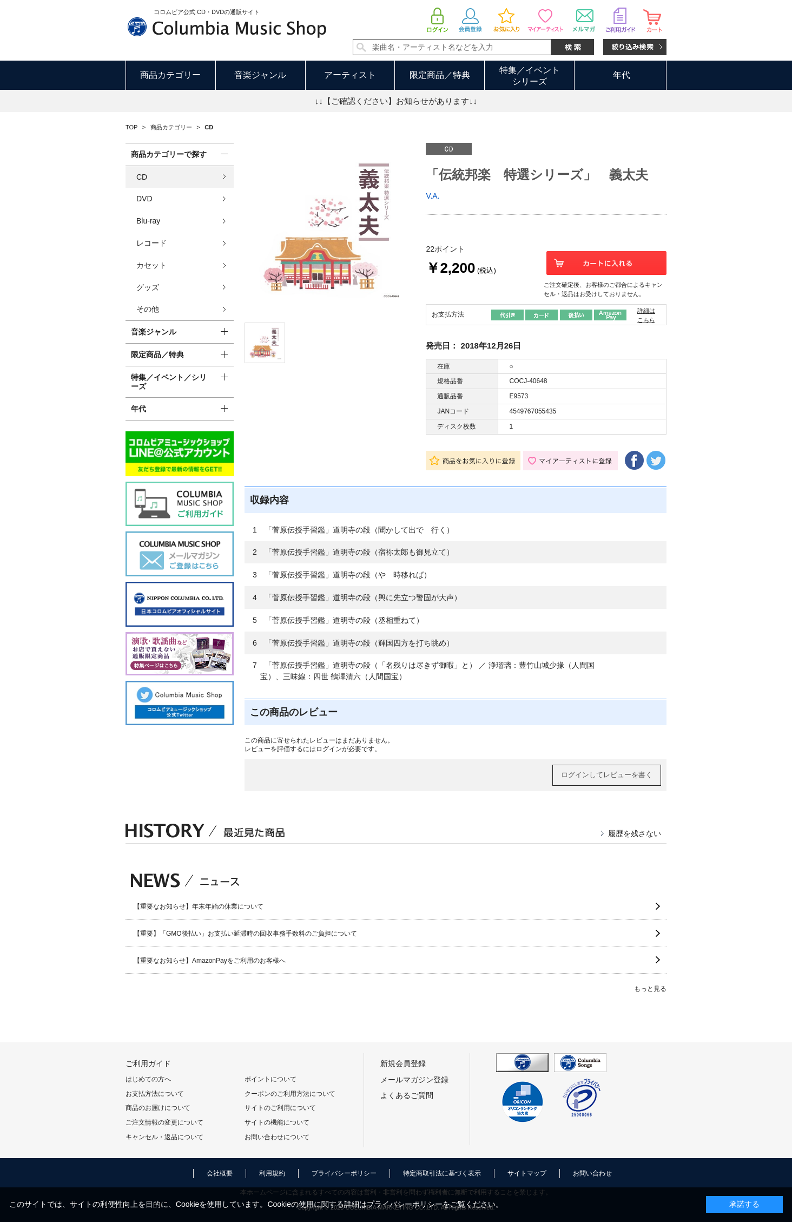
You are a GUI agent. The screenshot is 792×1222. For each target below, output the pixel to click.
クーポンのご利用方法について (290, 1094)
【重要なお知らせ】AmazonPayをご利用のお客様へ (210, 960)
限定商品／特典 (440, 75)
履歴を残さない (634, 833)
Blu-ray (148, 220)
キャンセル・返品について (164, 1137)
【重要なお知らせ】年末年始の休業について (198, 906)
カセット (151, 265)
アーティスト (350, 75)
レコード (151, 243)
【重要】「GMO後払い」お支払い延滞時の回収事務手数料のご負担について (245, 933)
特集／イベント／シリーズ (169, 382)
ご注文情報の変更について (164, 1122)
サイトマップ (526, 1173)
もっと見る (650, 989)
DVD (144, 198)
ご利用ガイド (148, 1063)
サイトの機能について (277, 1122)
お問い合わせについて (277, 1137)
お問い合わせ (592, 1173)
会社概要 (220, 1173)
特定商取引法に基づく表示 (442, 1173)
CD (141, 177)
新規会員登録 (403, 1063)
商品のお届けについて (158, 1108)
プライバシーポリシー (344, 1173)
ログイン (329, 749)
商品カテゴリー (170, 75)
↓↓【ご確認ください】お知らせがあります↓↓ (396, 101)
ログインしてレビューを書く (606, 775)
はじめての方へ (148, 1079)
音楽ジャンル (260, 75)
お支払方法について (155, 1094)
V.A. (432, 196)
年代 (621, 75)
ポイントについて (270, 1079)
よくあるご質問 (406, 1095)
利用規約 (272, 1173)
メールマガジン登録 (414, 1079)
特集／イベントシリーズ (529, 75)
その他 (147, 309)
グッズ (147, 287)
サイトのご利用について (280, 1108)
